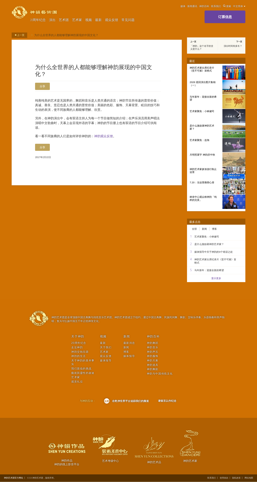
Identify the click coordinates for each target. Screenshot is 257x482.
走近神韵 (77, 347)
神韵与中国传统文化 (160, 373)
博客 (214, 229)
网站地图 (249, 478)
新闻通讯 (192, 6)
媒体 (182, 6)
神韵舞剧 (152, 369)
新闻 (204, 229)
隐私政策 (236, 478)
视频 (88, 20)
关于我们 (105, 347)
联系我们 (216, 6)
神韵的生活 (78, 356)
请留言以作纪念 (167, 401)
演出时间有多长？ (233, 46)
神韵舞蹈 (152, 343)
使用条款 (224, 478)
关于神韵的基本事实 (82, 362)
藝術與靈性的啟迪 (82, 373)
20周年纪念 (38, 20)
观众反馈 (111, 20)
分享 (42, 86)
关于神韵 (77, 336)
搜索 (227, 6)
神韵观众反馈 (114, 148)
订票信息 (225, 16)
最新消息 (129, 343)
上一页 (18, 35)
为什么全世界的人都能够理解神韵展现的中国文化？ (66, 35)
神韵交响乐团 (80, 351)
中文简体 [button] (239, 6)
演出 (52, 20)
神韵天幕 (152, 360)
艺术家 (77, 20)
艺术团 (64, 20)
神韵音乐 (152, 347)
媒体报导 (105, 360)
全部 (194, 229)
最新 (98, 20)
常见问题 (128, 20)
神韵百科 (204, 6)
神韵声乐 (152, 351)
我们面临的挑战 (81, 368)
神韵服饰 (152, 356)
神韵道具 (152, 365)
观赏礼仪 (77, 381)
